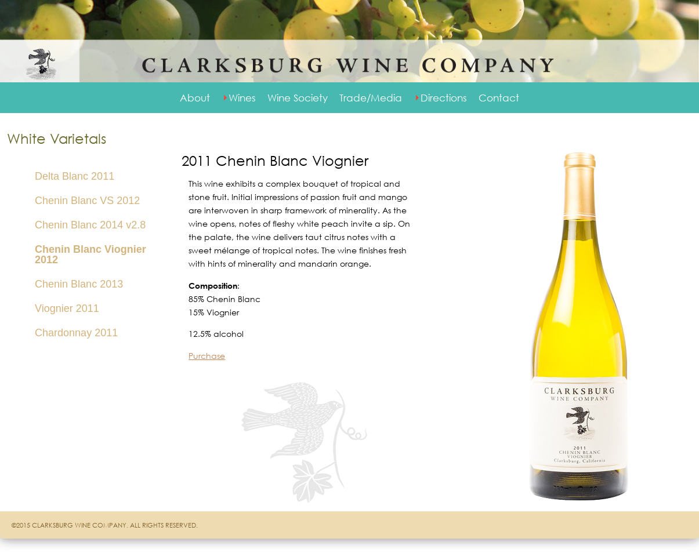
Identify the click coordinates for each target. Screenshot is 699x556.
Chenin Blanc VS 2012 (87, 200)
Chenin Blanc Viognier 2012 (90, 255)
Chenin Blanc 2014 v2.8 (90, 225)
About (195, 98)
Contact (499, 98)
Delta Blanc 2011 (74, 176)
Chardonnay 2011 (76, 333)
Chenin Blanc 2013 (79, 284)
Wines (242, 98)
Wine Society (297, 98)
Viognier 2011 (67, 308)
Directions (444, 98)
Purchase (207, 356)
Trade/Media (370, 98)
